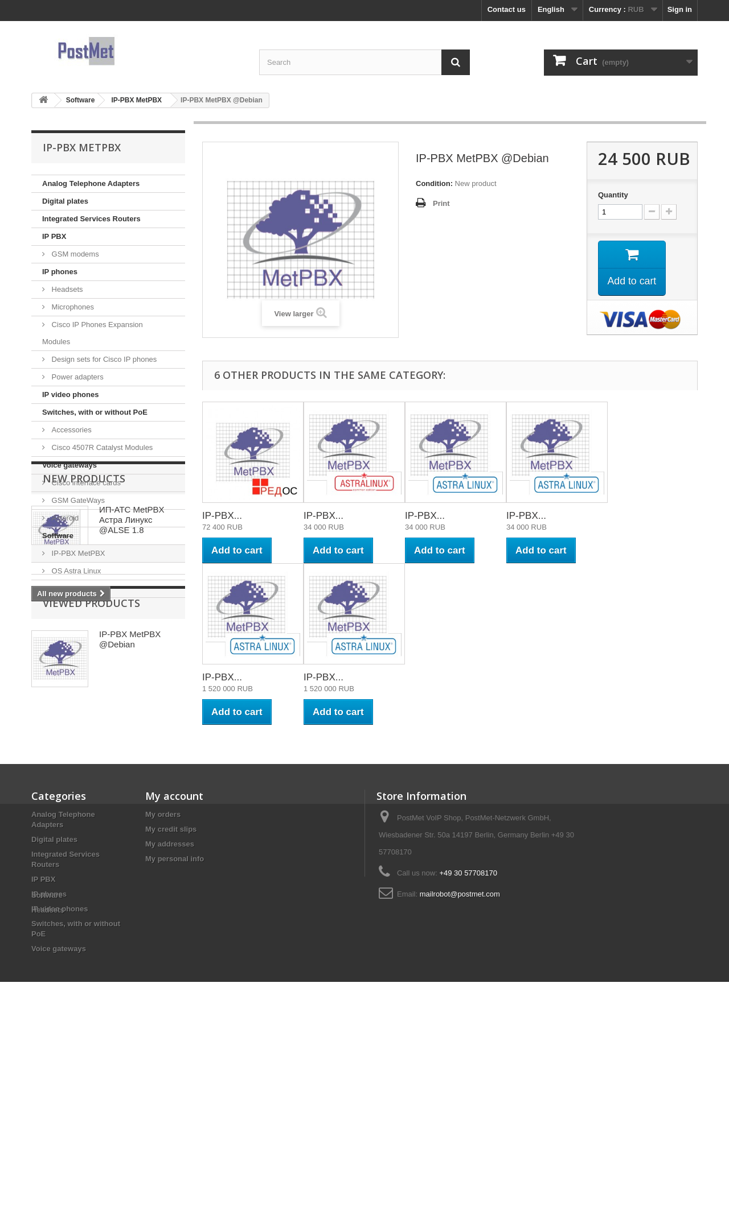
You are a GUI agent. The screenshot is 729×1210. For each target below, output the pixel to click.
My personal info (174, 1013)
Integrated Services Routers (91, 218)
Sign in (679, 9)
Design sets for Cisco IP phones (103, 359)
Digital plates (65, 201)
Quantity (613, 195)
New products (84, 632)
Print (441, 203)
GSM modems (74, 254)
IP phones (59, 271)
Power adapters (77, 377)
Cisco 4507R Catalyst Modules (101, 447)
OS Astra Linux (75, 571)
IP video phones (70, 394)
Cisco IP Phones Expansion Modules (92, 333)
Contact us (507, 9)
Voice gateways (69, 465)
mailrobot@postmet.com (460, 1048)
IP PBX (54, 236)
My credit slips (170, 984)
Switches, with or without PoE (95, 412)
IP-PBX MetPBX (77, 553)
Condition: (434, 183)
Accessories (71, 430)
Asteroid (64, 518)
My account (174, 950)
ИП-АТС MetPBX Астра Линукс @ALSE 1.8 (132, 673)
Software (57, 535)
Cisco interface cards (85, 482)
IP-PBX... (222, 515)
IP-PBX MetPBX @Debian (130, 825)
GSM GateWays (77, 500)
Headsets (66, 289)
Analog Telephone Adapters (91, 183)
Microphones (72, 307)
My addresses (169, 998)
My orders (163, 969)
